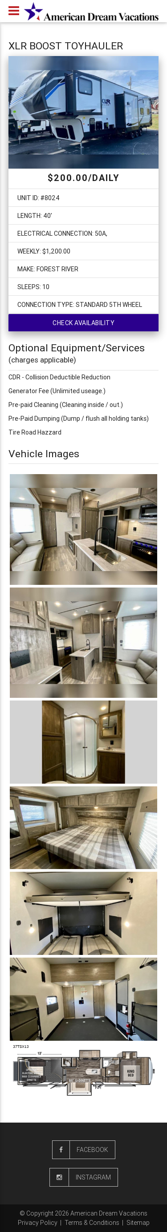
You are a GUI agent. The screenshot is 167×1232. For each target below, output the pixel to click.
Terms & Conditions (92, 1223)
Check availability (83, 323)
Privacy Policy (37, 1223)
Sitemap (138, 1223)
